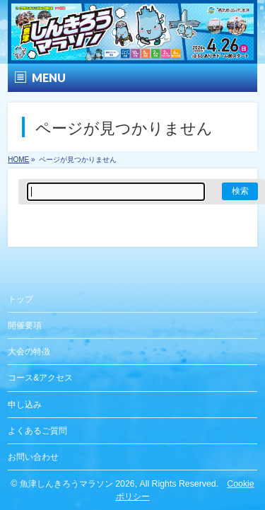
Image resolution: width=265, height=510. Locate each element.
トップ (20, 299)
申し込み (25, 405)
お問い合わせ (33, 457)
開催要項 (25, 325)
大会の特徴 (29, 352)
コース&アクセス (40, 378)
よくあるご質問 (37, 431)
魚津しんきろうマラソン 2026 (77, 484)
